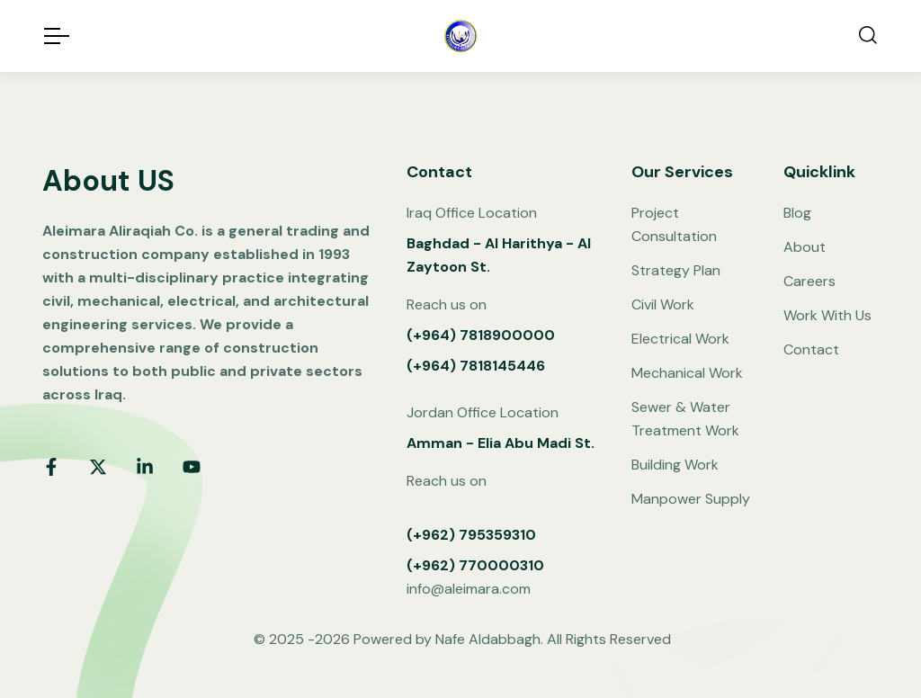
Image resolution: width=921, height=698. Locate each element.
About (804, 246)
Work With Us (827, 315)
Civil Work (662, 304)
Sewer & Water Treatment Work (685, 419)
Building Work (675, 464)
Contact (811, 349)
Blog (797, 212)
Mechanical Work (687, 372)
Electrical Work (680, 338)
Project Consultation (674, 224)
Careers (809, 281)
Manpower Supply (690, 498)
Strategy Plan (675, 270)
